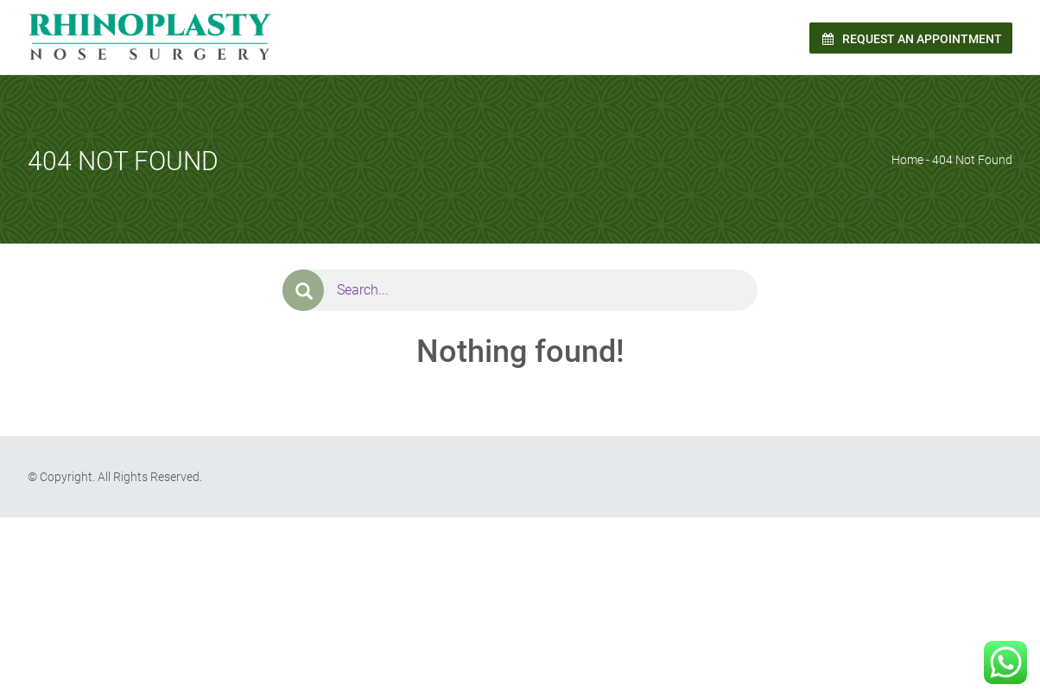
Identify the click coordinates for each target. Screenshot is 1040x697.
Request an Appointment (911, 39)
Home (907, 160)
